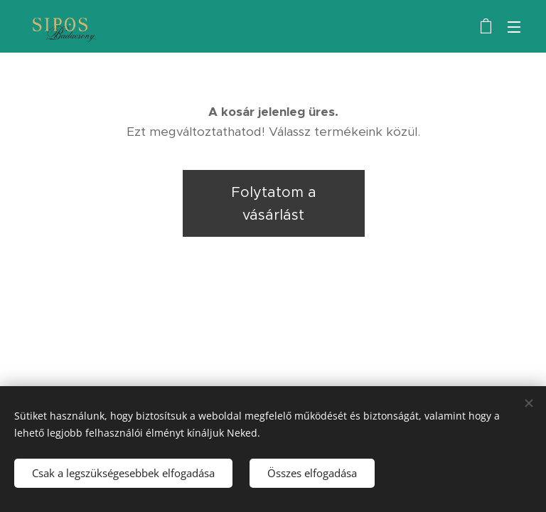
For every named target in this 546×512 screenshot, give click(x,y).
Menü (514, 27)
